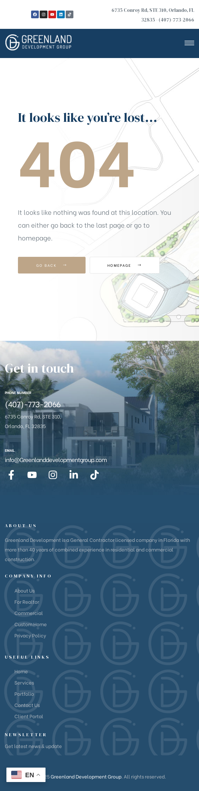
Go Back (51, 265)
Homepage (125, 265)
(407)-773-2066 (176, 19)
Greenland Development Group (86, 776)
